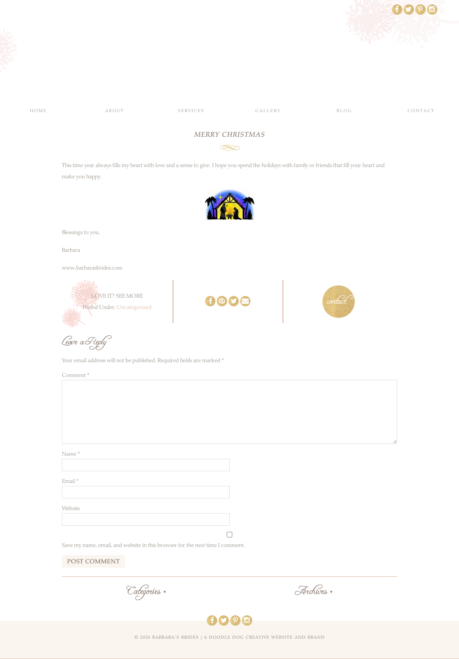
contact (336, 301)
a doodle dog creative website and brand (264, 637)
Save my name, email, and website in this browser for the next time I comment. (153, 545)
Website (71, 508)
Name (71, 453)
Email (70, 481)
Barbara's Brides (229, 52)
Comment (76, 375)
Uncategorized (134, 307)
